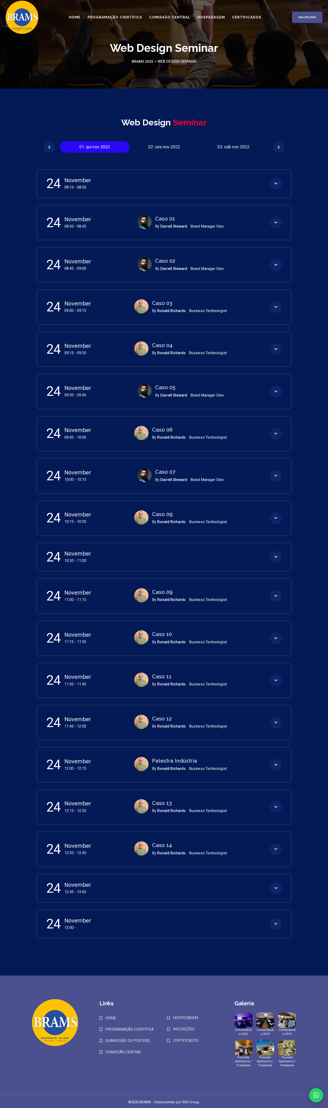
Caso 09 (162, 513)
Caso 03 (162, 303)
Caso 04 (162, 345)
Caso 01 (165, 219)
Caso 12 (161, 718)
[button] (49, 147)
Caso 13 (161, 802)
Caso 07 (165, 471)
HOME (110, 1016)
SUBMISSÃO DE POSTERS (127, 1039)
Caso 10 (161, 633)
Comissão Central (168, 19)
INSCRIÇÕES (183, 1027)
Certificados (246, 19)
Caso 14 (161, 844)
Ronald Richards (172, 310)
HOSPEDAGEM (185, 1016)
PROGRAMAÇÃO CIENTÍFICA (129, 1028)
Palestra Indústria (174, 760)
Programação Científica (114, 19)
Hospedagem (210, 19)
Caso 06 (162, 429)
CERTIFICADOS (185, 1039)
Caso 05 (165, 387)
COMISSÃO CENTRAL (123, 1050)
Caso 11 (161, 675)
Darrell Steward (174, 226)
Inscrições (303, 19)
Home (74, 19)
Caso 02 (165, 261)
